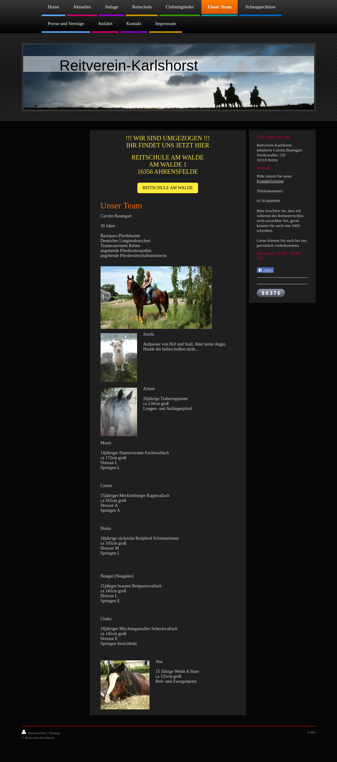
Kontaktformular (270, 181)
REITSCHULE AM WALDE (167, 187)
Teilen (265, 270)
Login (311, 732)
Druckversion (34, 733)
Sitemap (54, 733)
